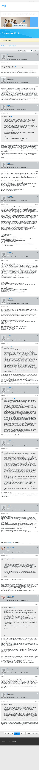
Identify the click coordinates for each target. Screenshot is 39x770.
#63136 (36, 63)
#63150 (36, 701)
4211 (22, 733)
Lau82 (8, 105)
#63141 (36, 260)
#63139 (36, 171)
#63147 (36, 555)
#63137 (36, 86)
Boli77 (8, 78)
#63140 (36, 204)
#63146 (36, 513)
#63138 (36, 113)
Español (4, 741)
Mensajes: (23, 59)
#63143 (36, 343)
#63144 (36, 395)
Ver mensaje (15, 66)
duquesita (9, 196)
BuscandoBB (10, 547)
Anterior (7, 733)
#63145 (36, 448)
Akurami (9, 335)
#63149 (36, 676)
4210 (17, 733)
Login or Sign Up (32, 1)
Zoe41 (8, 163)
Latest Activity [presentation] (12, 45)
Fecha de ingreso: (11, 59)
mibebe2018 (10, 252)
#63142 (36, 307)
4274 (28, 733)
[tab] (11, 46)
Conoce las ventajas (19, 25)
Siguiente (35, 733)
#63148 (36, 604)
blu (7, 55)
